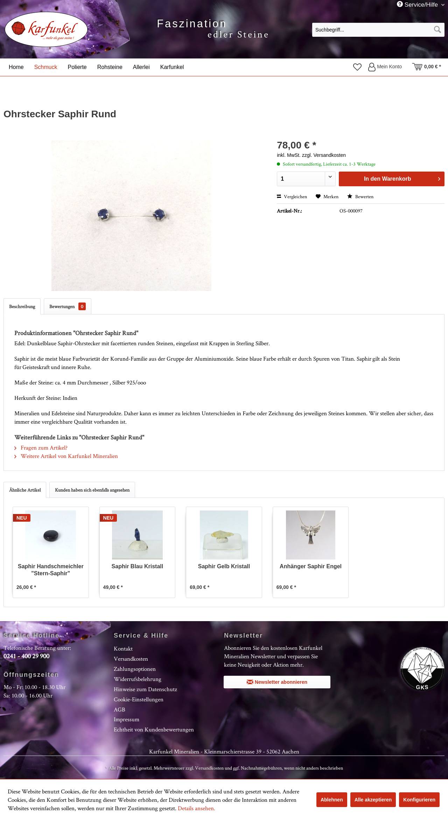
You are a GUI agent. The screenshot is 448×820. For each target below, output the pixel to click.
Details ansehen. (196, 808)
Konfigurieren (419, 799)
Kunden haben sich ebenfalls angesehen (92, 490)
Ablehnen (332, 799)
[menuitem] (378, 29)
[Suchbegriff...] (378, 30)
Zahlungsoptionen (135, 669)
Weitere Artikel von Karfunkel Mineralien (66, 456)
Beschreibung (22, 306)
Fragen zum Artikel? (41, 447)
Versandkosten (131, 658)
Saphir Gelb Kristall (224, 566)
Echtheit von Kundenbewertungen (154, 729)
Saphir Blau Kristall (137, 566)
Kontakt (123, 648)
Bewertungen (67, 306)
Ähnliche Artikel (25, 490)
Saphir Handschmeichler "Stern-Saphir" (51, 569)
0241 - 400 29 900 (26, 656)
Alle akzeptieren (373, 799)
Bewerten (360, 196)
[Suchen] (437, 30)
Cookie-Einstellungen (138, 699)
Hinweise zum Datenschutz (145, 689)
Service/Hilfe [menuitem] (418, 4)
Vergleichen (292, 196)
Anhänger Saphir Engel (311, 566)
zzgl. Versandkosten (324, 155)
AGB (119, 709)
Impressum (126, 719)
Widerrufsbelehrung (137, 679)
